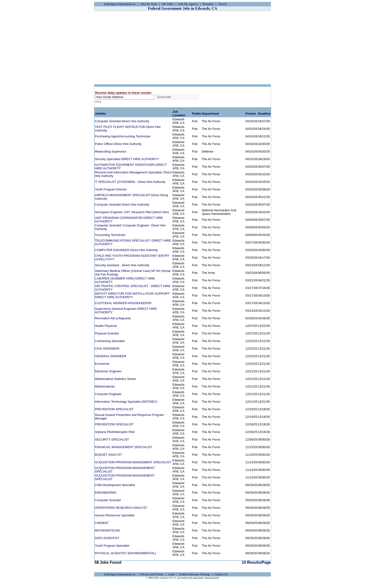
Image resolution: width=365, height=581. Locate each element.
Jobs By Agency (188, 4)
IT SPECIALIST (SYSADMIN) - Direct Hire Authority (130, 182)
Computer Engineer (108, 394)
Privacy (98, 102)
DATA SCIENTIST (107, 538)
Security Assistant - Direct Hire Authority (122, 265)
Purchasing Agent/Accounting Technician (123, 136)
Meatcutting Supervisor (110, 151)
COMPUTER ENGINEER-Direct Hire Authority (126, 250)
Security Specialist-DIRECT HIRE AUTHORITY (127, 159)
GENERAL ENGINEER (110, 356)
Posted (250, 113)
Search (222, 4)
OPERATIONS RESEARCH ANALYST (121, 507)
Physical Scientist (107, 333)
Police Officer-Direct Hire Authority (118, 144)
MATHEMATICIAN (107, 530)
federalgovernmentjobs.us (120, 4)
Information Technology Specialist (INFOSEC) (126, 401)
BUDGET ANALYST (108, 454)
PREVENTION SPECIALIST (114, 409)
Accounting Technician (110, 235)
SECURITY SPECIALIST (112, 439)
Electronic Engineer (108, 371)
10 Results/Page (174, 562)
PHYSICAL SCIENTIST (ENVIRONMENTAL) (125, 553)
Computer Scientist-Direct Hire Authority (122, 121)
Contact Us (221, 574)
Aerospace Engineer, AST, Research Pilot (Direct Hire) (132, 212)
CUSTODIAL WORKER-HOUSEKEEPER (123, 303)
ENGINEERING (105, 492)
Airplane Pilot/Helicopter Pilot (115, 432)
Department (210, 113)
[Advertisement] (182, 47)
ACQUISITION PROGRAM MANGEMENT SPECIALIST (133, 462)
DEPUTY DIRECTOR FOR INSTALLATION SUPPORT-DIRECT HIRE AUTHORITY (132, 295)
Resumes (208, 4)
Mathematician (105, 386)
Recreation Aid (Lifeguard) (113, 318)
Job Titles (167, 4)
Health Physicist (106, 326)
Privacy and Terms (151, 574)
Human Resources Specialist (114, 515)
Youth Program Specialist (112, 545)
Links (171, 574)
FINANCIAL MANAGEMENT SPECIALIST (123, 447)
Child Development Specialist (115, 485)
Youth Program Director (111, 189)
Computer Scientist (108, 500)
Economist (102, 363)
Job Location (179, 113)
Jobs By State (148, 4)
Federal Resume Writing (194, 574)
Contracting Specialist (110, 341)
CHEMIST (102, 523)
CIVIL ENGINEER (107, 348)
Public (196, 113)
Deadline (264, 113)
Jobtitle (100, 113)
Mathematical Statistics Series (115, 379)
